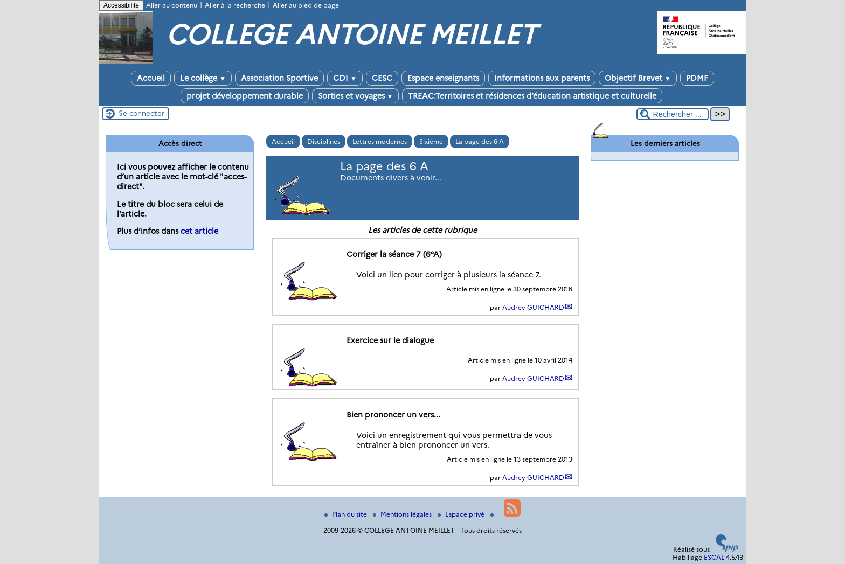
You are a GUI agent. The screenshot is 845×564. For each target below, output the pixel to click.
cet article (199, 231)
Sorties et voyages (355, 96)
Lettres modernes (379, 141)
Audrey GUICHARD (533, 307)
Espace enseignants (443, 78)
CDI (345, 78)
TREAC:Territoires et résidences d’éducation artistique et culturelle (532, 96)
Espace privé (462, 514)
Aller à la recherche (235, 5)
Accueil (151, 78)
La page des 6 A (479, 141)
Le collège (203, 78)
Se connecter (141, 113)
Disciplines (323, 141)
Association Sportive (279, 78)
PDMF (697, 78)
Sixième (431, 141)
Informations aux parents (542, 78)
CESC (382, 78)
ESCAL (714, 557)
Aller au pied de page (306, 5)
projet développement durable (244, 96)
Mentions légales (403, 514)
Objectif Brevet (638, 78)
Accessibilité (121, 5)
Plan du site (346, 514)
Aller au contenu (171, 5)
